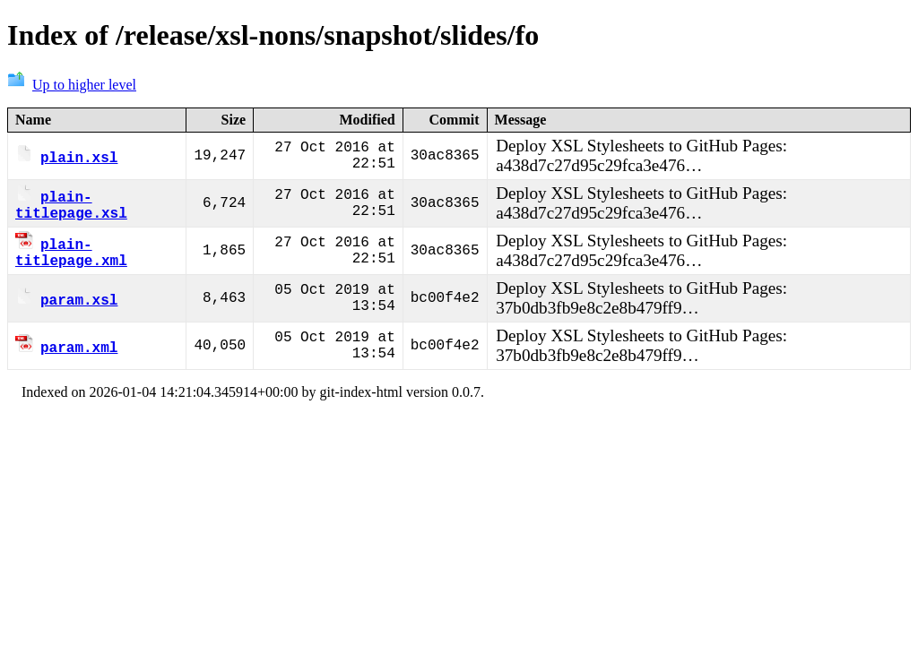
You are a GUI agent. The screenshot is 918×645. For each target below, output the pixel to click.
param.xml (66, 352)
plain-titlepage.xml (71, 256)
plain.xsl (66, 157)
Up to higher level (71, 84)
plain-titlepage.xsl (71, 206)
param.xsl (66, 304)
